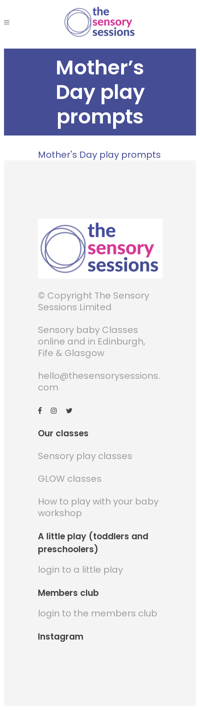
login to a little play (80, 569)
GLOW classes (70, 478)
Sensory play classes (85, 456)
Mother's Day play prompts (99, 154)
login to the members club (97, 613)
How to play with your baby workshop (98, 507)
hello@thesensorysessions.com (99, 381)
